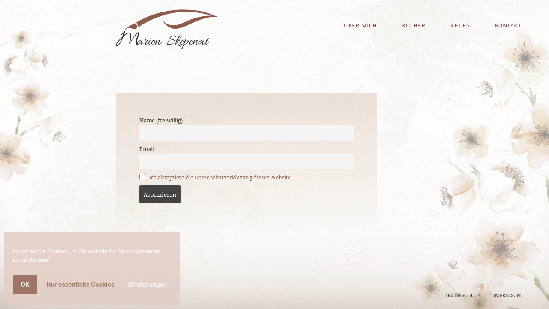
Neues (460, 25)
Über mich (360, 25)
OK (25, 284)
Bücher (413, 25)
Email (146, 149)
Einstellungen (147, 284)
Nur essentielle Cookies (80, 284)
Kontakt (495, 25)
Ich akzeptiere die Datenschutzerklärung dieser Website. (220, 177)
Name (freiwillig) (161, 120)
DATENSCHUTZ (463, 295)
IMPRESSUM (507, 295)
